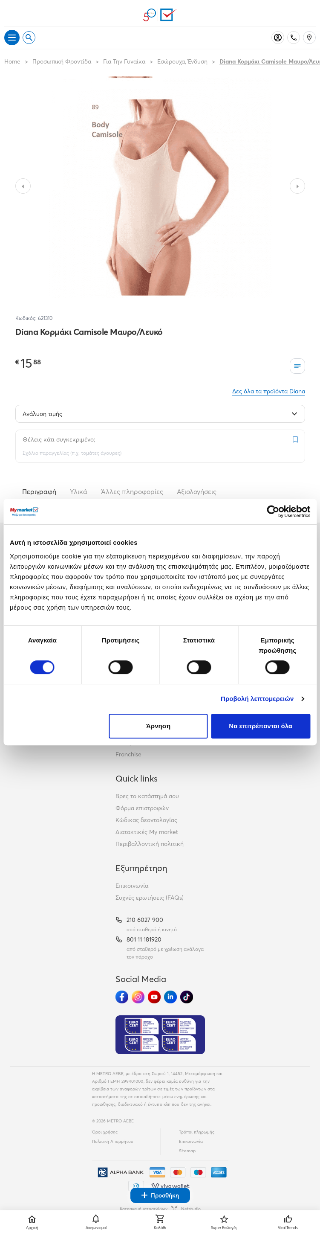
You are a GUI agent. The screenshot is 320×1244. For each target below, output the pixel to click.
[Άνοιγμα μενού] (12, 37)
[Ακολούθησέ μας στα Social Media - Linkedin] (170, 997)
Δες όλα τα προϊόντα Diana (268, 391)
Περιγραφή (39, 491)
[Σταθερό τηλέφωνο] (293, 37)
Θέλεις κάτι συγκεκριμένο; (59, 439)
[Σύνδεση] (277, 37)
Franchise (128, 754)
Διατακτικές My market (146, 832)
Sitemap (187, 1151)
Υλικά (78, 491)
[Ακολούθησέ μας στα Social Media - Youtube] (154, 997)
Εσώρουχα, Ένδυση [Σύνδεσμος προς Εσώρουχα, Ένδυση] (182, 61)
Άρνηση (158, 726)
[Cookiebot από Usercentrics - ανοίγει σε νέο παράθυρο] (273, 511)
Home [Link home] (12, 61)
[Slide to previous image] (23, 186)
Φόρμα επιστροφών (142, 808)
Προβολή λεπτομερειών (257, 698)
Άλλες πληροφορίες (132, 491)
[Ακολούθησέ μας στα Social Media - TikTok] (186, 997)
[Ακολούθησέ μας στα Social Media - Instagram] (138, 997)
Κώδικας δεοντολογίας (146, 820)
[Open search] (29, 37)
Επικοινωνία (131, 885)
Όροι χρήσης (105, 1132)
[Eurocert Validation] (160, 1035)
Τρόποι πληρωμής (196, 1132)
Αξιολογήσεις (196, 491)
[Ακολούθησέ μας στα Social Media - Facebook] (121, 997)
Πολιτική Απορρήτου (112, 1141)
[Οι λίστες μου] (297, 366)
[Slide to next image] (297, 186)
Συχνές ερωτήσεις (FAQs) (149, 897)
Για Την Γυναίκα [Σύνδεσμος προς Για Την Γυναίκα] (124, 61)
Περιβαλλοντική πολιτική (149, 844)
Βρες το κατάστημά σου (147, 796)
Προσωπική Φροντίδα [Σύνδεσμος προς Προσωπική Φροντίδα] (61, 61)
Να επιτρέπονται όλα (260, 726)
